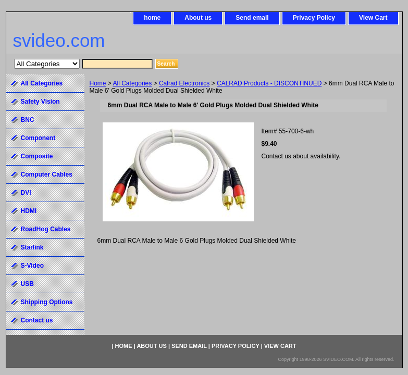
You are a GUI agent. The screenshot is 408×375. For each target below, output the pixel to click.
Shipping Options (47, 302)
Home (98, 83)
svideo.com (59, 40)
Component (38, 138)
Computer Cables (46, 174)
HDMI (29, 211)
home (152, 17)
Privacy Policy (314, 17)
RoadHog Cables (46, 229)
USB (27, 284)
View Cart (373, 17)
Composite (37, 156)
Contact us (37, 320)
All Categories (132, 83)
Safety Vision (40, 101)
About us (198, 17)
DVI (26, 192)
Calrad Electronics (184, 83)
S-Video (32, 265)
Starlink (32, 247)
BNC (27, 119)
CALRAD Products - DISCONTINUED (269, 83)
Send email (252, 17)
